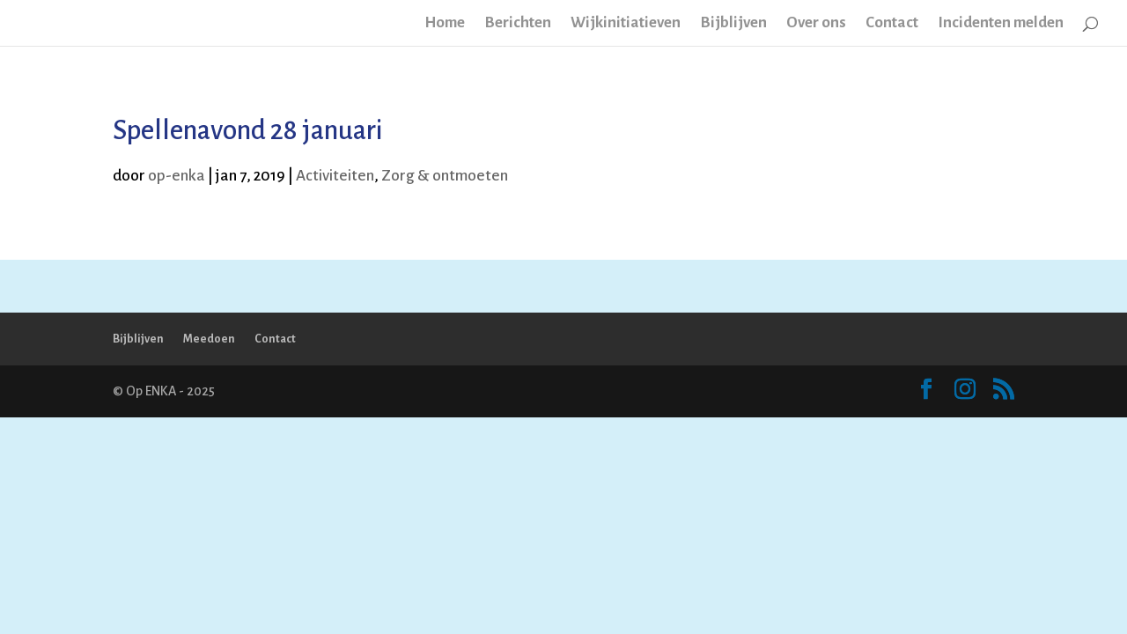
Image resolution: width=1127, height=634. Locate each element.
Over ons (816, 24)
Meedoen (209, 339)
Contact (892, 24)
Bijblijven (733, 24)
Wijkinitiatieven (626, 24)
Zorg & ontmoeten (444, 175)
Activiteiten (335, 175)
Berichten (517, 24)
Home (444, 24)
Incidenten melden (1001, 24)
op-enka (176, 175)
